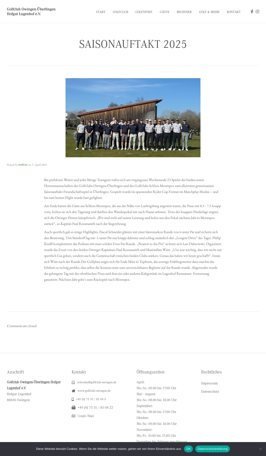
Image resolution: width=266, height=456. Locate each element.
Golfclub (120, 12)
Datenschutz (210, 391)
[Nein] (260, 449)
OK (188, 449)
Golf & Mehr (209, 12)
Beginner (184, 12)
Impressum (209, 383)
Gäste (164, 12)
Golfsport (144, 12)
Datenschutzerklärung (212, 449)
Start (100, 12)
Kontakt (234, 12)
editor (23, 165)
